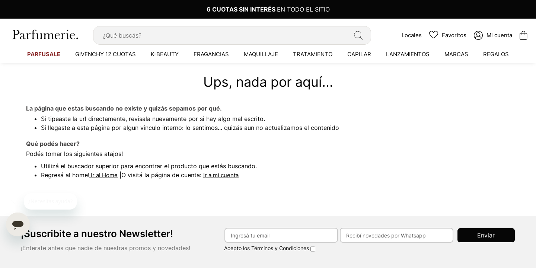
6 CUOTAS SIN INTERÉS (242, 9)
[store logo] (44, 34)
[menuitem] (43, 54)
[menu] (268, 54)
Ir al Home (103, 175)
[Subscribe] (486, 235)
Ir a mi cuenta (221, 175)
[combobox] (232, 35)
